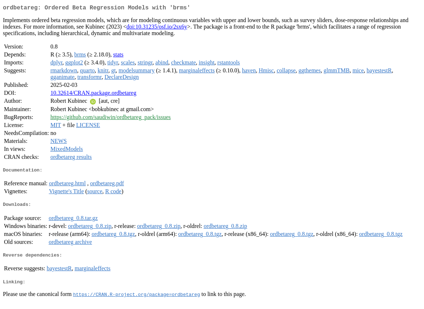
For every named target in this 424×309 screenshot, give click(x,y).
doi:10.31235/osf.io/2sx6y (157, 28)
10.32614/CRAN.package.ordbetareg (93, 94)
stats (118, 56)
